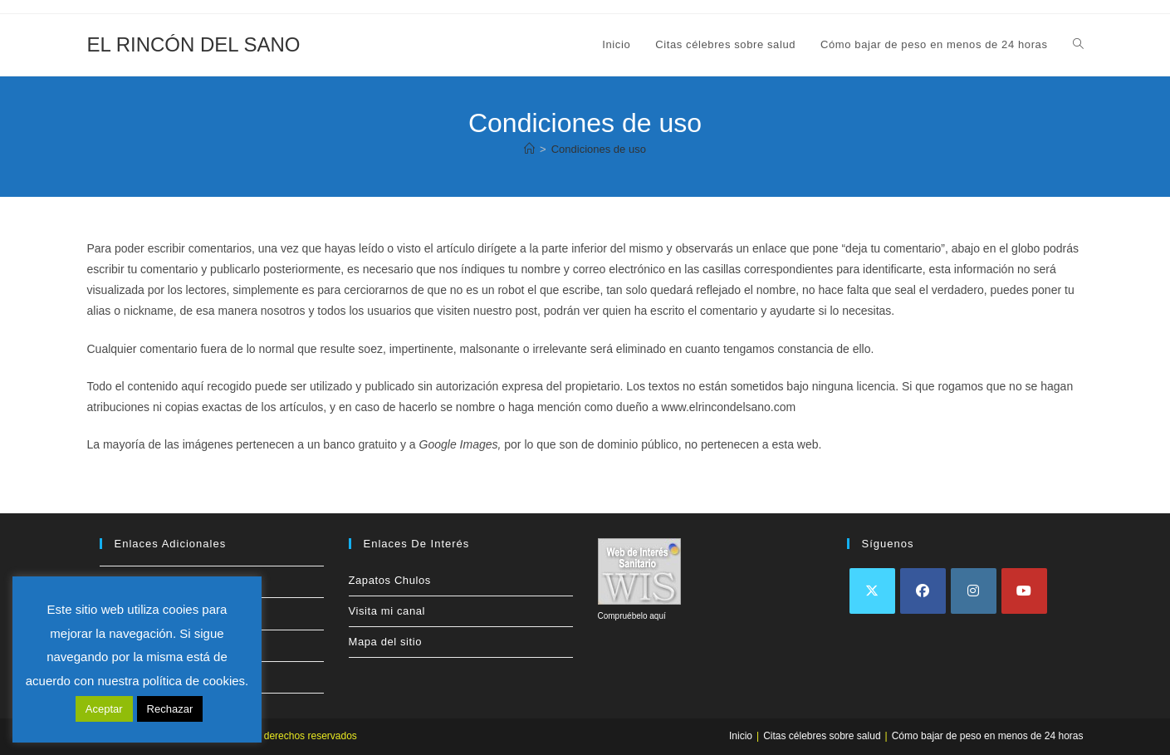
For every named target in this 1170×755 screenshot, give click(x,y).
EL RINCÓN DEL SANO (194, 44)
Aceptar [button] (104, 709)
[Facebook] (923, 591)
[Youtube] (1024, 591)
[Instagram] (973, 591)
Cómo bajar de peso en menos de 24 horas (988, 736)
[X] (872, 591)
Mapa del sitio (386, 641)
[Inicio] (529, 149)
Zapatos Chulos (390, 580)
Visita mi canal (387, 611)
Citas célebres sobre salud (821, 736)
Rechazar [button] (170, 709)
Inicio (740, 736)
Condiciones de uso (598, 149)
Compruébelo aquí (632, 615)
